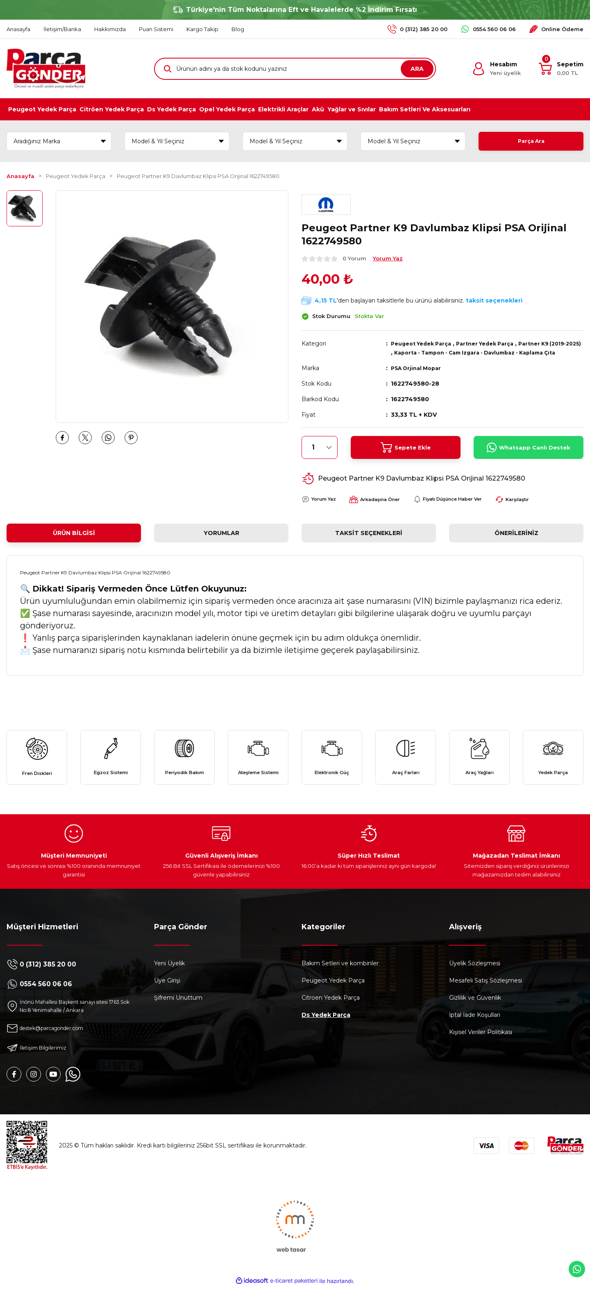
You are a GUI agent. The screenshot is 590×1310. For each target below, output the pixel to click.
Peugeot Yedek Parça (425, 343)
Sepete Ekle (406, 456)
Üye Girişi (167, 1002)
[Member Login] (496, 69)
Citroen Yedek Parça (331, 1019)
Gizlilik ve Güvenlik (475, 1019)
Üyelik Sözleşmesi (474, 985)
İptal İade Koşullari (474, 1036)
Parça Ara (531, 141)
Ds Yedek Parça (326, 1036)
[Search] (295, 69)
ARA (417, 68)
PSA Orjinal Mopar (419, 377)
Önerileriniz (516, 542)
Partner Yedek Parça (496, 343)
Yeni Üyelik (169, 985)
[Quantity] (320, 456)
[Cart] (561, 69)
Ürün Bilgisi (74, 542)
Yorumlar (221, 542)
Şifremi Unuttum (178, 1019)
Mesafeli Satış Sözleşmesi (485, 1002)
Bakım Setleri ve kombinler (340, 985)
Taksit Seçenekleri (368, 542)
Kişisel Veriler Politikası (480, 1053)
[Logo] (46, 68)
